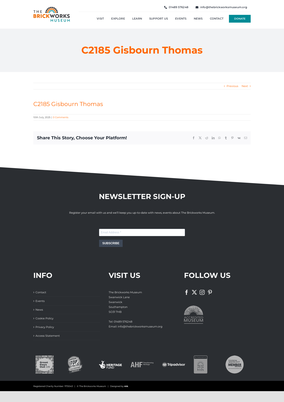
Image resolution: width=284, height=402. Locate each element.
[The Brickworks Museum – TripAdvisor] (173, 363)
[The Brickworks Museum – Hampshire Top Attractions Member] (75, 357)
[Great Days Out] (45, 357)
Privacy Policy (45, 327)
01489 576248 (123, 321)
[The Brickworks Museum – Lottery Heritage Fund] (110, 362)
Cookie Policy (44, 318)
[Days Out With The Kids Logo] (200, 357)
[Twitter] (194, 292)
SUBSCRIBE (110, 243)
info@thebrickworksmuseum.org (140, 326)
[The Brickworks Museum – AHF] (142, 363)
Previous (232, 86)
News (39, 309)
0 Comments (60, 117)
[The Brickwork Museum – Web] (51, 8)
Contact (41, 292)
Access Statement (48, 335)
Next (245, 86)
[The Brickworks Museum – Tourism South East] (234, 357)
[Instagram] (202, 292)
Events (40, 301)
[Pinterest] (209, 292)
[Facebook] (186, 292)
